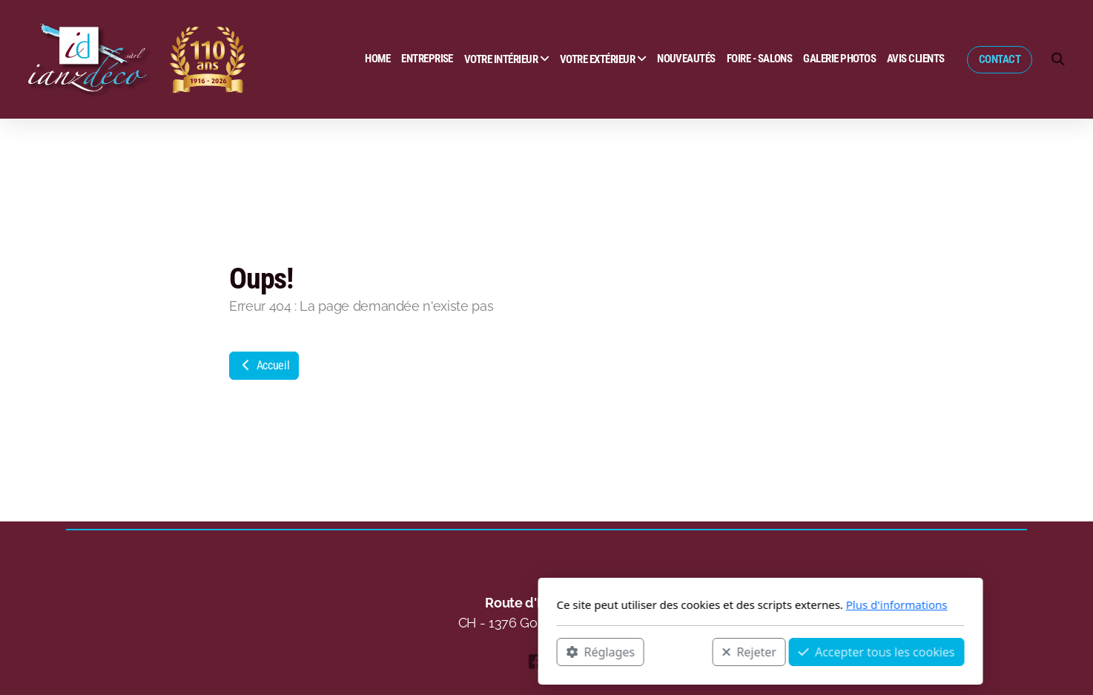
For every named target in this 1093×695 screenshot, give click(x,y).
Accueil (264, 365)
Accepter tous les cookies (662, 651)
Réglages (386, 651)
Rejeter (535, 651)
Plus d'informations (682, 604)
